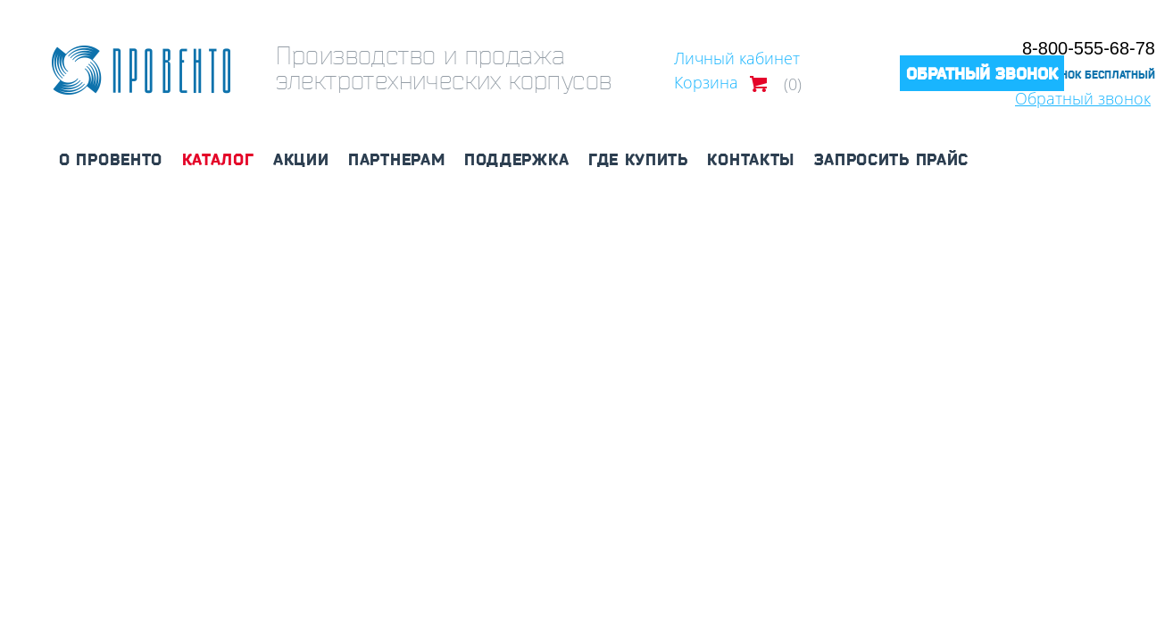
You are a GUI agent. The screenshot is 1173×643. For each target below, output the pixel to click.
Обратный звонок (982, 73)
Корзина (706, 82)
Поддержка (516, 159)
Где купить (638, 159)
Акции (301, 159)
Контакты (750, 159)
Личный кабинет (737, 58)
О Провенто (110, 159)
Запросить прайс (891, 159)
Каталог (218, 159)
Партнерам (396, 159)
